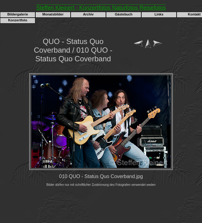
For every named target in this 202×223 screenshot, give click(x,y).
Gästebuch (124, 14)
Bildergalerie (17, 14)
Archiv (88, 14)
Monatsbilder (53, 14)
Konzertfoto (17, 20)
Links (159, 14)
